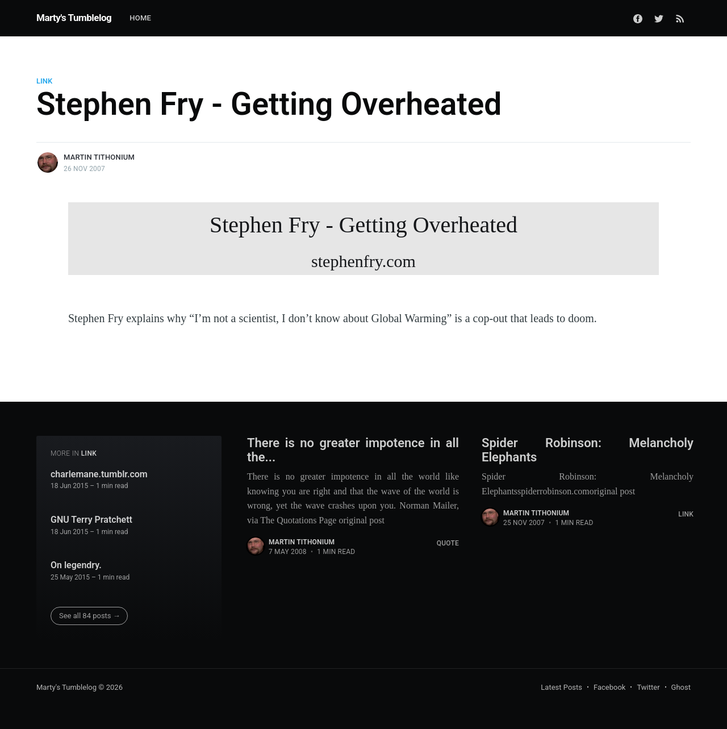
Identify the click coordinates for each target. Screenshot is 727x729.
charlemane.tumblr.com (99, 474)
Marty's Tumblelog (73, 17)
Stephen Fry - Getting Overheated (363, 243)
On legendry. (76, 565)
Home (140, 18)
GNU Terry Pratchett (91, 519)
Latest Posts (561, 687)
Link (44, 81)
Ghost (681, 687)
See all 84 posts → (89, 615)
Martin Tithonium (99, 157)
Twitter (648, 687)
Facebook (609, 687)
